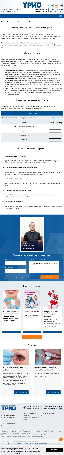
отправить (49, 277)
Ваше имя (8, 260)
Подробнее (55, 118)
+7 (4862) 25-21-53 (40, 9)
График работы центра (8, 423)
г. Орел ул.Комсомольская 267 (11, 9)
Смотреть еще (32, 337)
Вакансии (4, 426)
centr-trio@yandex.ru (8, 11)
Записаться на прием (55, 122)
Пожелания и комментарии (37, 260)
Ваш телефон (9, 268)
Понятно (54, 450)
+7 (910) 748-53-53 (40, 11)
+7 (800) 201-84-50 (56, 9)
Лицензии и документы (48, 413)
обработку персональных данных (24, 277)
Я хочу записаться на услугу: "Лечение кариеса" (44, 267)
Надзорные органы (47, 416)
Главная (3, 22)
